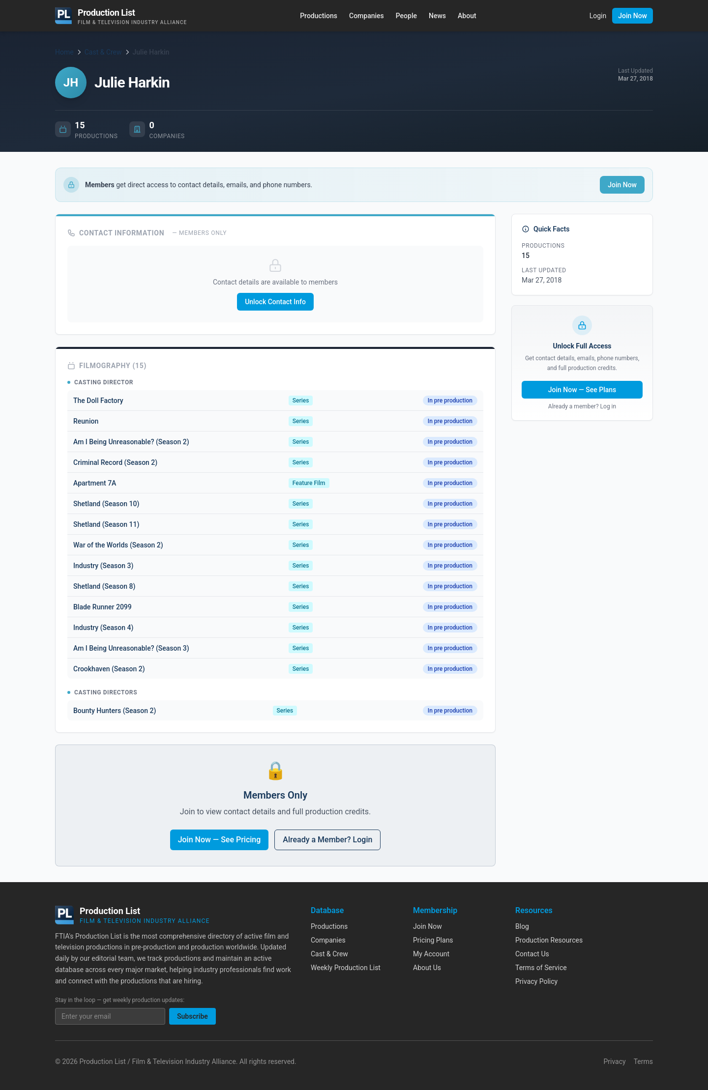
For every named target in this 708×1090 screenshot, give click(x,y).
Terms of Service (541, 968)
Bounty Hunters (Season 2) (114, 711)
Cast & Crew (103, 52)
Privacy (614, 1061)
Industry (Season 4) (103, 627)
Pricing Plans (433, 940)
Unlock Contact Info (275, 302)
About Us (427, 968)
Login (598, 16)
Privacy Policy (536, 981)
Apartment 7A (94, 483)
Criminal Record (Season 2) (115, 462)
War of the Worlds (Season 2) (118, 545)
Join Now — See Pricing (219, 839)
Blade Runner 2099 (102, 607)
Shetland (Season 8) (104, 586)
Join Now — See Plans (582, 390)
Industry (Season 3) (103, 566)
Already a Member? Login (327, 839)
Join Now (632, 16)
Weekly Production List (346, 968)
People (406, 16)
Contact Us (532, 954)
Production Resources (549, 940)
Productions (318, 16)
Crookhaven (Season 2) (109, 669)
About (467, 16)
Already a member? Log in (582, 406)
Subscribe (192, 1016)
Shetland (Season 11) (106, 524)
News (437, 16)
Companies (366, 16)
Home (64, 52)
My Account (431, 954)
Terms (643, 1061)
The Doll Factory (98, 400)
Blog (522, 926)
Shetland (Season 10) (106, 504)
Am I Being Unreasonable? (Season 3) (131, 648)
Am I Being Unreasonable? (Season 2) (131, 442)
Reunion (85, 421)
